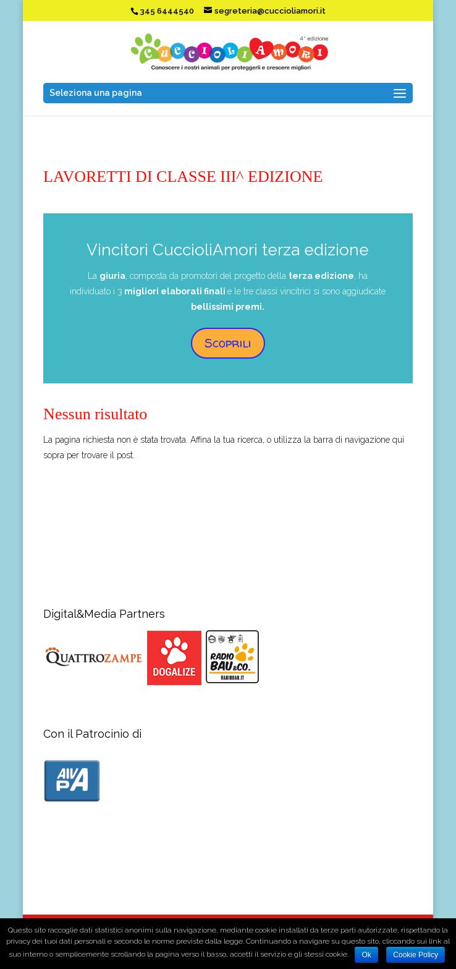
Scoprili (228, 343)
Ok (366, 954)
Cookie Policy (415, 954)
